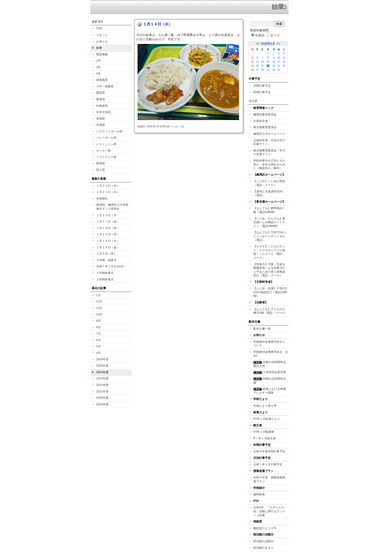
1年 (98, 60)
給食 (99, 48)
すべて (273, 35)
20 (257, 65)
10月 (99, 314)
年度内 (257, 35)
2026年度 (102, 359)
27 (257, 70)
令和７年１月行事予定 (267, 464)
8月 (98, 327)
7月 (98, 333)
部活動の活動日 (263, 541)
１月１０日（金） (107, 247)
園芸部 (100, 92)
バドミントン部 (106, 144)
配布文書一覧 (262, 328)
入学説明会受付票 (269, 372)
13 (257, 61)
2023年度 (102, 378)
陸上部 (100, 169)
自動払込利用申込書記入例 (269, 364)
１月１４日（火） (107, 240)
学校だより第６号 (265, 405)
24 (278, 65)
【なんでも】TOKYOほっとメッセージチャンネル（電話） (270, 236)
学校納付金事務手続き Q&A (270, 353)
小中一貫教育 (105, 86)
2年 (98, 67)
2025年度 (102, 365)
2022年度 (102, 385)
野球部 (100, 163)
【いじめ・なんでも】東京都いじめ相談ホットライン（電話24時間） (269, 222)
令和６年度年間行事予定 (269, 451)
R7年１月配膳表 (263, 432)
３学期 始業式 (106, 260)
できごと (102, 35)
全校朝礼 (102, 198)
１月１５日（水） (107, 234)
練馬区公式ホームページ (269, 133)
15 (268, 61)
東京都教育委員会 (265, 127)
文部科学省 (260, 121)
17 (278, 61)
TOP (99, 28)
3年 (98, 73)
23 (273, 65)
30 (273, 70)
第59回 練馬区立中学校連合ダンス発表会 (112, 206)
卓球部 (100, 125)
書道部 (100, 99)
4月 (98, 353)
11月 (99, 308)
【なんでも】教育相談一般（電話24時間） (269, 210)
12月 (99, 301)
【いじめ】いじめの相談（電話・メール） (269, 183)
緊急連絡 (102, 54)
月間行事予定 (262, 85)
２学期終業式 (105, 273)
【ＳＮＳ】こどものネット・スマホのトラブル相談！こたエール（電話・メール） (269, 252)
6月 (98, 340)
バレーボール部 (106, 137)
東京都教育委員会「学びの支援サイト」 (269, 152)
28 (262, 70)
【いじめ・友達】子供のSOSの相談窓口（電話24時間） (270, 292)
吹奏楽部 (102, 105)
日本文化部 (103, 112)
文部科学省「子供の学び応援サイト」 (269, 142)
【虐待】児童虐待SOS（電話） (268, 193)
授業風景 (102, 80)
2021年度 (102, 391)
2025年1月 (268, 43)
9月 (98, 320)
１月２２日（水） (107, 185)
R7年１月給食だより (266, 419)
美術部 (100, 118)
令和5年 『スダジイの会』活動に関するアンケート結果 (269, 511)
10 (278, 57)
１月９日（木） (106, 253)
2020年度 (102, 397)
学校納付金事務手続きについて (269, 343)
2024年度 (102, 372)
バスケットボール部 (109, 131)
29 (268, 70)
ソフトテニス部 (106, 157)
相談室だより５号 (265, 528)
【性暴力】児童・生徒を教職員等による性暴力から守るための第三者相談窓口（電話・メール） (269, 270)
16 (273, 61)
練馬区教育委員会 (265, 114)
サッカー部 (103, 150)
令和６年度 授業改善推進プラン (269, 479)
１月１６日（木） (107, 228)
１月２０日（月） (107, 215)
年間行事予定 (262, 92)
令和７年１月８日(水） (111, 266)
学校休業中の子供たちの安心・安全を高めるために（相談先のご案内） (269, 164)
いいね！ (175, 126)
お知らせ (102, 41)
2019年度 (102, 404)
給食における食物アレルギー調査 (269, 390)
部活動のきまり (263, 547)
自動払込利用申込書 (269, 380)
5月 (98, 346)
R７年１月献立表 (264, 438)
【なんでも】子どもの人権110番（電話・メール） (270, 311)
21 (262, 65)
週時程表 (259, 494)
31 (278, 70)
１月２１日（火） (107, 192)
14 (262, 61)
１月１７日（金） (107, 221)
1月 (98, 295)
